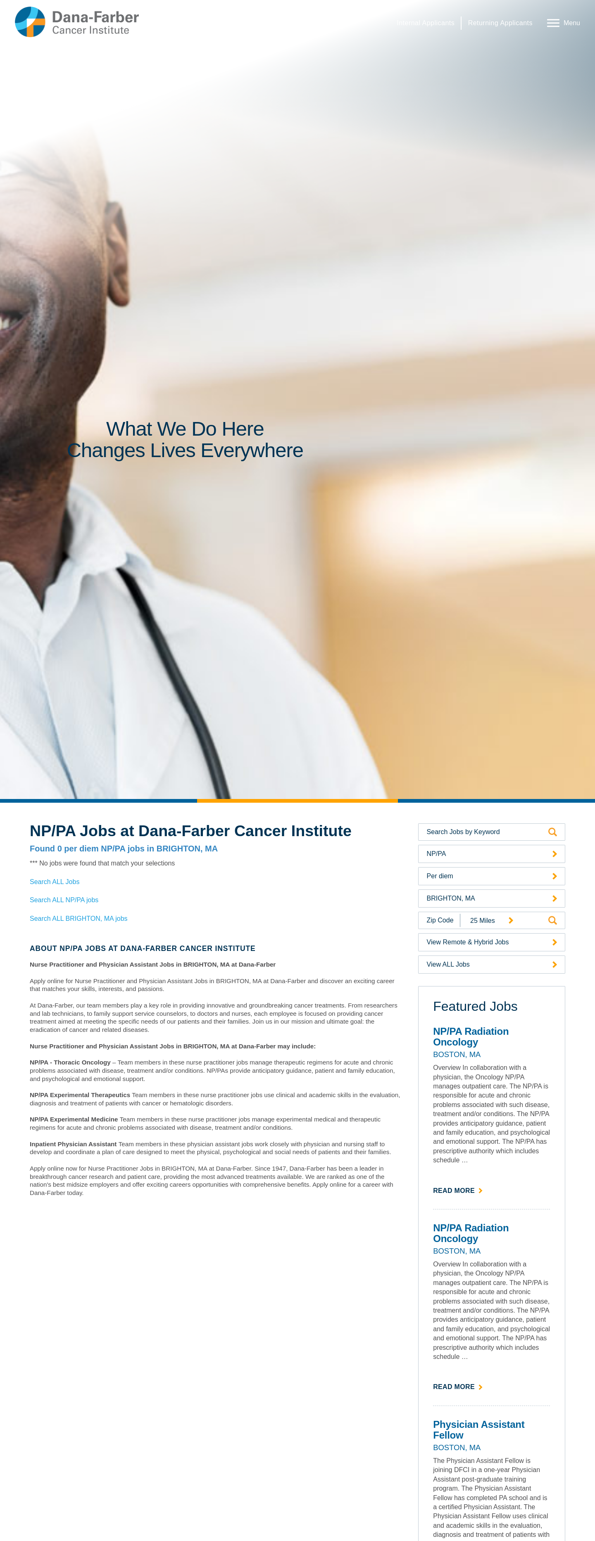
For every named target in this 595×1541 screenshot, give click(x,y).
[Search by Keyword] (485, 832)
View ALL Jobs (448, 964)
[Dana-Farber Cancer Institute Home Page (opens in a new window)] (77, 22)
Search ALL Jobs (54, 881)
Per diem (440, 876)
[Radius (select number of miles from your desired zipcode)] (489, 920)
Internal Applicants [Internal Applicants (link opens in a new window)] (426, 22)
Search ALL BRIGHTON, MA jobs (79, 918)
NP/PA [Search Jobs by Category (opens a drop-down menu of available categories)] (436, 853)
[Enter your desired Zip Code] (439, 920)
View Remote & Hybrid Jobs (468, 942)
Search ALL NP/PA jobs (64, 899)
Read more (458, 1190)
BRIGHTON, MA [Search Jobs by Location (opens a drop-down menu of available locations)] (451, 898)
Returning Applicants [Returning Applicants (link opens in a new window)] (500, 22)
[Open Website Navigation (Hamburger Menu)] (561, 22)
